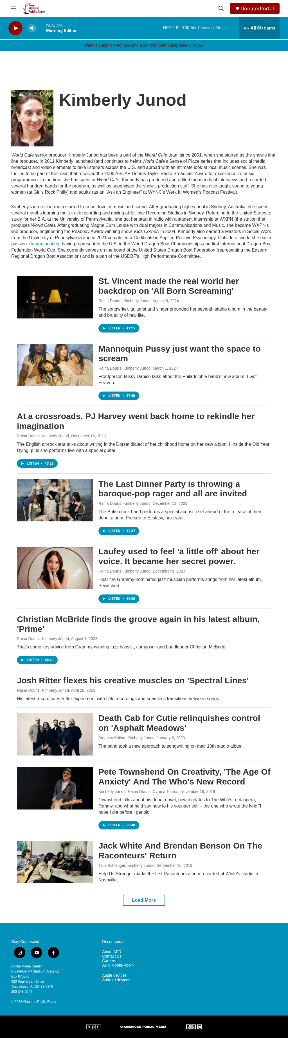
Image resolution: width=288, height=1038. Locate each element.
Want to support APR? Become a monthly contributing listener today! (144, 45)
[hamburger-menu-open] (13, 8)
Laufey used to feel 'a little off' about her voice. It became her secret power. (179, 556)
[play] (15, 28)
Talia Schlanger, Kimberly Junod (126, 865)
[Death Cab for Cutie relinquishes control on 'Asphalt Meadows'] (55, 734)
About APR (112, 952)
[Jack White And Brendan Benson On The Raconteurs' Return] (55, 862)
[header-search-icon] (221, 8)
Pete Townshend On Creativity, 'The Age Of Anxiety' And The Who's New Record (184, 776)
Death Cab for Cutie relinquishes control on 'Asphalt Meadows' (179, 722)
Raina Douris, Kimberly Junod (124, 300)
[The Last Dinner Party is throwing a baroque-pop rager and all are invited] (55, 500)
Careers (109, 961)
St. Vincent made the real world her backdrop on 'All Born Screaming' (168, 285)
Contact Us (112, 956)
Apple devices (114, 975)
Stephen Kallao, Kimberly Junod (126, 738)
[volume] (32, 28)
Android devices (116, 980)
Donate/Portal (257, 9)
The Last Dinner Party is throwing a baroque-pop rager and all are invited (172, 488)
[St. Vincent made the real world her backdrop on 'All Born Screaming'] (55, 297)
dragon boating (44, 243)
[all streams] (259, 28)
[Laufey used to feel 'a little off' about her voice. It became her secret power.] (55, 568)
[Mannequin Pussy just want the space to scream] (55, 365)
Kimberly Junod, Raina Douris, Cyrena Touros (138, 791)
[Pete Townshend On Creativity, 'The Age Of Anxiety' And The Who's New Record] (55, 788)
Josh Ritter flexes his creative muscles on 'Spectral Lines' (133, 680)
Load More (144, 900)
